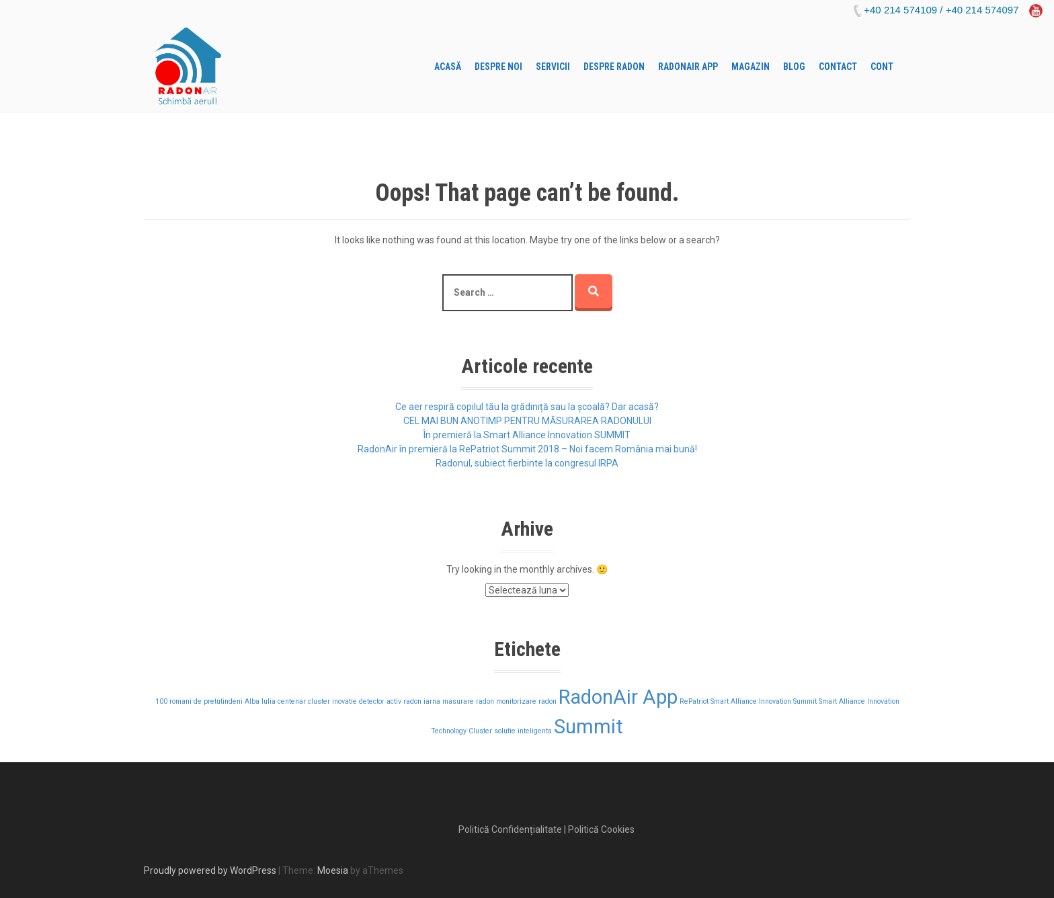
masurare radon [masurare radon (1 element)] (468, 701)
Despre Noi (498, 66)
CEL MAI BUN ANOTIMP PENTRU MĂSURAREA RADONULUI (527, 420)
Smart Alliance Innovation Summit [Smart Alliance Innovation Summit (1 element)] (764, 701)
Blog (794, 66)
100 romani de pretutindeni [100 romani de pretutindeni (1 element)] (199, 701)
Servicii (553, 66)
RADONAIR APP (688, 66)
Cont (881, 66)
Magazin (750, 66)
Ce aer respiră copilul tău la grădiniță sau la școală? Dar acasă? (527, 406)
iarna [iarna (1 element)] (431, 701)
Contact (838, 66)
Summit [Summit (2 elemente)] (588, 726)
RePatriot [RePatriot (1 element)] (694, 701)
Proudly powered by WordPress (210, 870)
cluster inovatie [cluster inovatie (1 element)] (332, 701)
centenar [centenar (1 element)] (292, 701)
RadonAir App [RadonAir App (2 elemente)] (618, 697)
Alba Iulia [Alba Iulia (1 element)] (260, 701)
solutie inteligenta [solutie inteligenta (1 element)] (523, 731)
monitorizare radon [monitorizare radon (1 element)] (526, 701)
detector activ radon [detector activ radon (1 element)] (390, 701)
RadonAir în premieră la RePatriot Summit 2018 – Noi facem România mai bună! (527, 449)
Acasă (447, 66)
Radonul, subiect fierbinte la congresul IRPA (527, 463)
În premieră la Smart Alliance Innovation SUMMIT (527, 435)
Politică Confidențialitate (510, 829)
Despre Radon (614, 66)
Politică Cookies (601, 829)
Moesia (332, 870)
